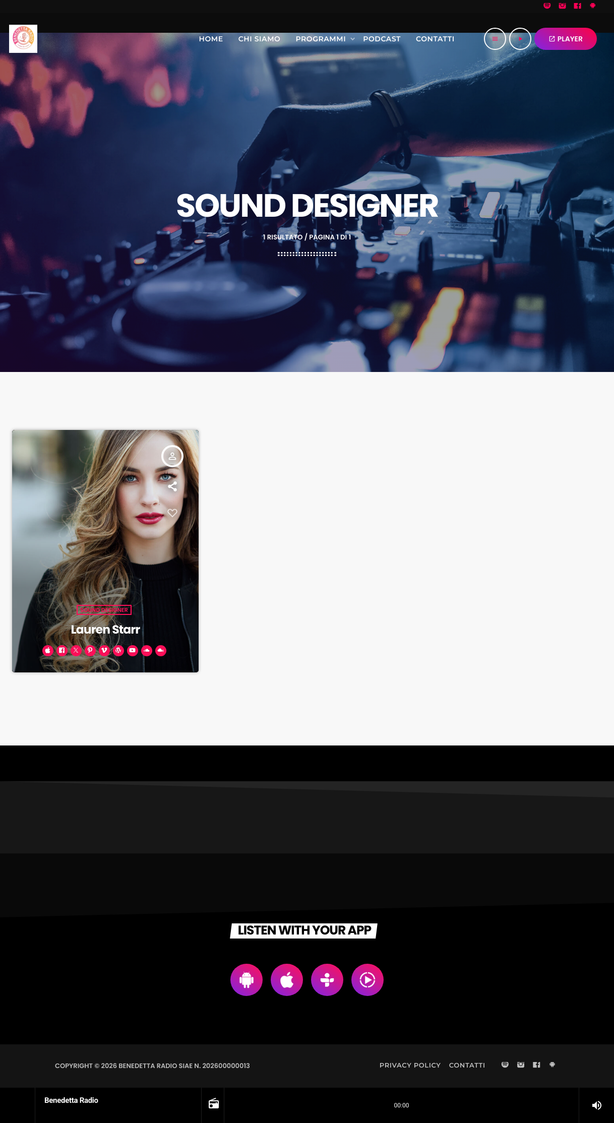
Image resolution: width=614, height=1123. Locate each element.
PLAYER (565, 39)
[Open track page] (213, 1105)
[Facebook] (578, 6)
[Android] (593, 6)
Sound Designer (104, 609)
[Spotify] (547, 6)
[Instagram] (563, 6)
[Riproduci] (520, 39)
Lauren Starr (105, 629)
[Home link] (23, 39)
